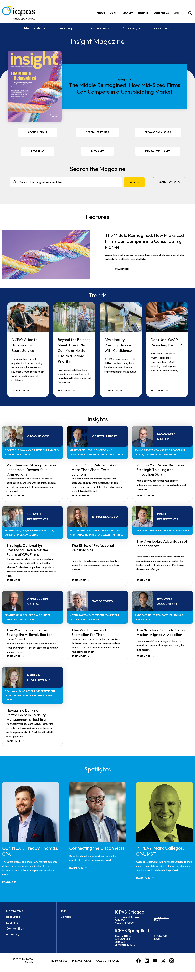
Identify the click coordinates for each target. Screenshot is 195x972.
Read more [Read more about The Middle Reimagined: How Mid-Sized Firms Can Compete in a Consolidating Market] (122, 268)
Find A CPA (126, 12)
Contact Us (161, 12)
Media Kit (101, 152)
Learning (65, 28)
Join (113, 12)
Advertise (37, 150)
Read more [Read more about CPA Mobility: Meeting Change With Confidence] (111, 390)
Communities (97, 28)
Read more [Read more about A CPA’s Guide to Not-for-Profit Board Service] (18, 390)
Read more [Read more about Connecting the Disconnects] (76, 867)
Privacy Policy (81, 960)
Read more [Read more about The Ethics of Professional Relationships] (79, 579)
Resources (161, 28)
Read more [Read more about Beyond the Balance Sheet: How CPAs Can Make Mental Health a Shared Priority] (65, 390)
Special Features (97, 131)
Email (157, 919)
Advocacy (129, 28)
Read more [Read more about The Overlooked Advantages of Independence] (143, 579)
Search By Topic (169, 181)
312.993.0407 (161, 917)
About (101, 12)
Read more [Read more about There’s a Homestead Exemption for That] (79, 655)
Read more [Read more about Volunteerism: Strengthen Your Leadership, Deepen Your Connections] (13, 495)
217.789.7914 (160, 935)
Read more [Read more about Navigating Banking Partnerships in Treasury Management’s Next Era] (13, 740)
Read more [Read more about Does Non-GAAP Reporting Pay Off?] (158, 390)
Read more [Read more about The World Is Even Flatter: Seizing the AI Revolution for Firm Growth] (13, 655)
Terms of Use (59, 960)
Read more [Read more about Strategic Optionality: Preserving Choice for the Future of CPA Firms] (13, 579)
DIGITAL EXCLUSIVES (157, 150)
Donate (143, 12)
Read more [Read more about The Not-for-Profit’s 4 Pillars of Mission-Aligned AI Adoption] (143, 655)
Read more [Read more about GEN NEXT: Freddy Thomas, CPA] (9, 881)
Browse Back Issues (158, 131)
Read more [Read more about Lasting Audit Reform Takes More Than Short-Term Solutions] (79, 495)
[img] (178, 12)
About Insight (37, 131)
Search (134, 181)
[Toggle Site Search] (190, 13)
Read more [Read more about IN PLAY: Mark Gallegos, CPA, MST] (143, 877)
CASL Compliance (107, 960)
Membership (33, 28)
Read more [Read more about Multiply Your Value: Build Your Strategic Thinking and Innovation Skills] (143, 495)
